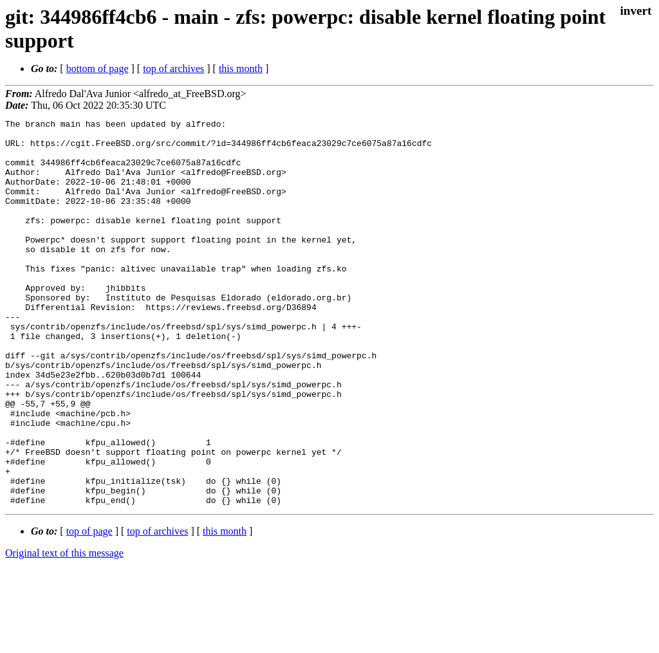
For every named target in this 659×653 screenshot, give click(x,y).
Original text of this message (64, 630)
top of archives (173, 68)
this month (241, 68)
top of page (89, 608)
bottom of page (97, 68)
